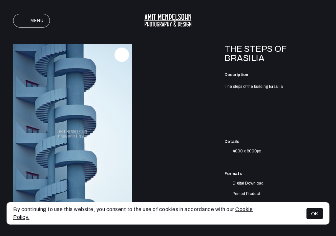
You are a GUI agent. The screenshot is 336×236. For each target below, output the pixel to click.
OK (314, 213)
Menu (31, 21)
